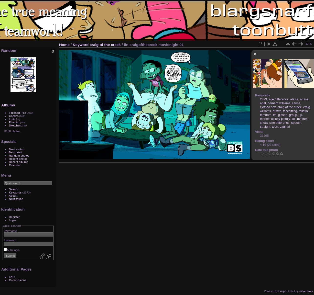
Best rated (15, 152)
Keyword (81, 45)
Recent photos (18, 158)
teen (275, 126)
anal (263, 103)
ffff (274, 115)
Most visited (16, 149)
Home (64, 45)
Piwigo (282, 291)
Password (10, 240)
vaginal (285, 126)
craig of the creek (105, 45)
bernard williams (279, 103)
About (13, 195)
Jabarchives (306, 291)
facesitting (290, 111)
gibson (282, 115)
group (293, 115)
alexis (294, 99)
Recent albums (18, 161)
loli (293, 119)
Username (10, 230)
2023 (263, 99)
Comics (14, 115)
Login (12, 220)
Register (14, 216)
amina (304, 99)
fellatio (303, 111)
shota (264, 123)
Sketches (15, 125)
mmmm (302, 119)
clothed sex (268, 107)
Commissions (17, 280)
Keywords (15, 192)
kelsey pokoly (280, 119)
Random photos (19, 155)
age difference (279, 99)
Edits (12, 119)
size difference (279, 123)
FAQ (12, 276)
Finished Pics (17, 112)
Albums (8, 105)
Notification (16, 198)
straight (265, 126)
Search (13, 189)
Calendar (15, 165)
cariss (296, 103)
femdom (265, 115)
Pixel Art (14, 122)
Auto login (12, 249)
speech (296, 123)
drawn (277, 111)
